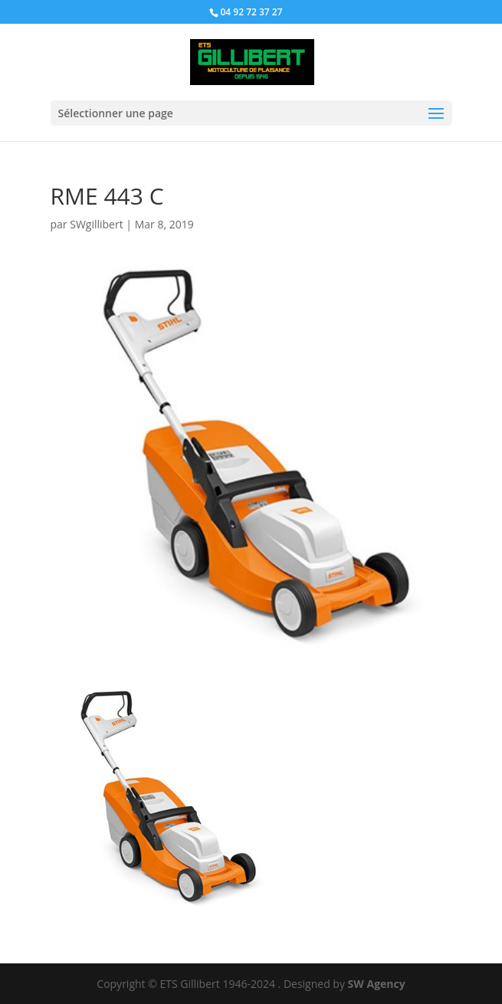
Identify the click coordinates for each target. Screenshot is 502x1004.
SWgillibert (96, 224)
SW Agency (376, 983)
